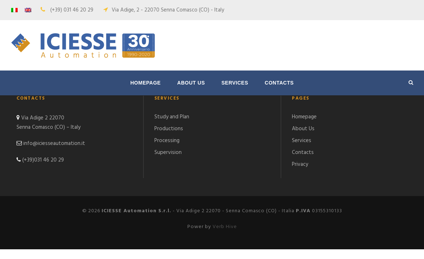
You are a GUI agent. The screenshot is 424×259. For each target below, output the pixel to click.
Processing (167, 140)
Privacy (300, 164)
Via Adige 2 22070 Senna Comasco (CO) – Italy (48, 123)
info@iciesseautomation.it (54, 143)
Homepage (145, 83)
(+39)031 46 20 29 (43, 160)
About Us (191, 83)
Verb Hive (225, 227)
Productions (168, 128)
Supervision (168, 152)
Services (235, 83)
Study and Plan (171, 117)
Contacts (279, 83)
